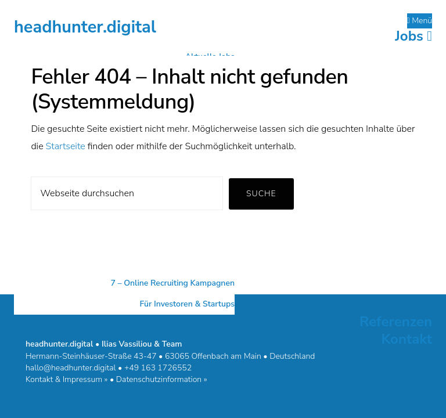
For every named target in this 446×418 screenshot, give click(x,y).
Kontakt (406, 339)
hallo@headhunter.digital (71, 367)
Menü (420, 20)
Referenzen (395, 321)
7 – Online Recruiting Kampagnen (172, 283)
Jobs (413, 36)
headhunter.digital (85, 27)
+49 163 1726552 (158, 367)
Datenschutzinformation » (161, 379)
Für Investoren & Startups (187, 303)
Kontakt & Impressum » (66, 379)
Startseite (65, 146)
